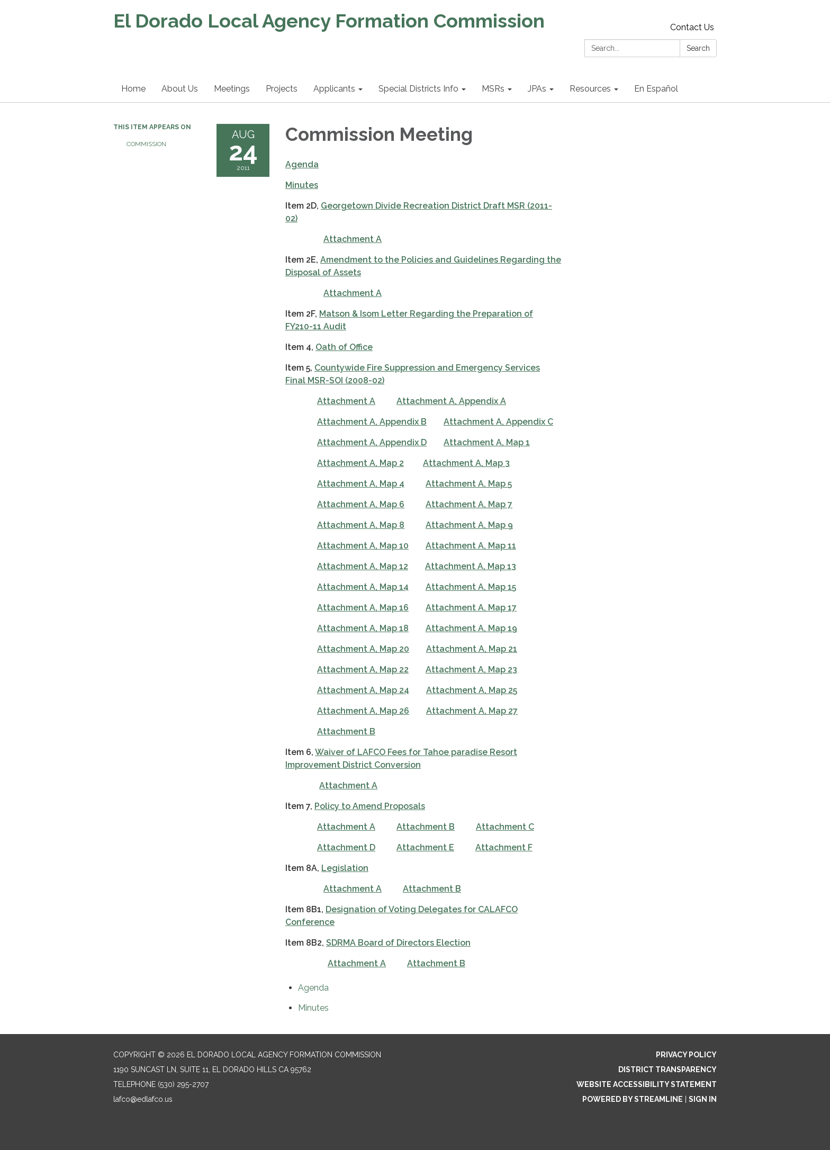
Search (698, 48)
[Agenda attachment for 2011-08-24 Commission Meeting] (313, 988)
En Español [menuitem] (656, 89)
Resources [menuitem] (590, 89)
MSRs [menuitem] (493, 89)
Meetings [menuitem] (232, 89)
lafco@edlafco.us (143, 1099)
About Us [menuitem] (179, 89)
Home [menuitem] (133, 89)
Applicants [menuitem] (334, 89)
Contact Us (692, 27)
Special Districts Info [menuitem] (418, 89)
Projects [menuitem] (281, 89)
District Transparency (667, 1069)
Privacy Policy (686, 1054)
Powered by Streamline (632, 1099)
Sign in (703, 1099)
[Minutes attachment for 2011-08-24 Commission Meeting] (313, 1008)
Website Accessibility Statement (646, 1084)
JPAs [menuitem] (537, 89)
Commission (146, 144)
